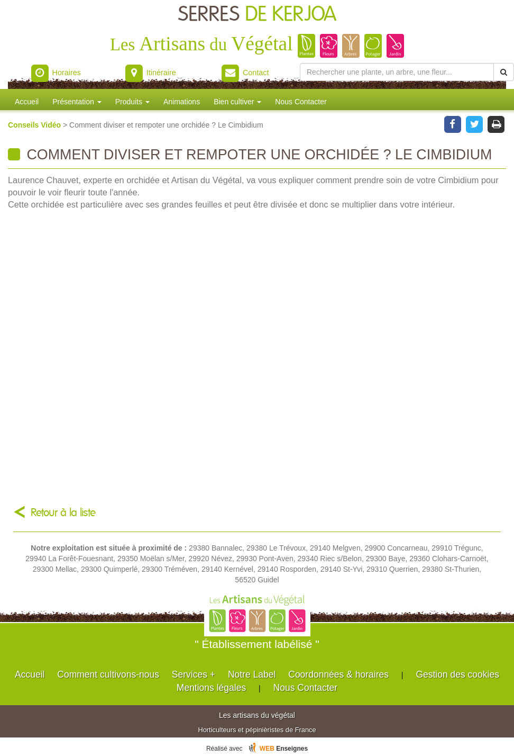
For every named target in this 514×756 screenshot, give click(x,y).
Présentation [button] (77, 101)
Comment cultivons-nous (108, 674)
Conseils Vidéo (35, 125)
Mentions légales (211, 687)
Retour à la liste (63, 512)
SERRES (257, 14)
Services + (193, 674)
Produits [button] (132, 101)
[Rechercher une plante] (397, 72)
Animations (181, 101)
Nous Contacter (300, 101)
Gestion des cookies (457, 674)
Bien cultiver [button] (237, 101)
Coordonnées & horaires (338, 674)
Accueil (27, 101)
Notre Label (252, 674)
